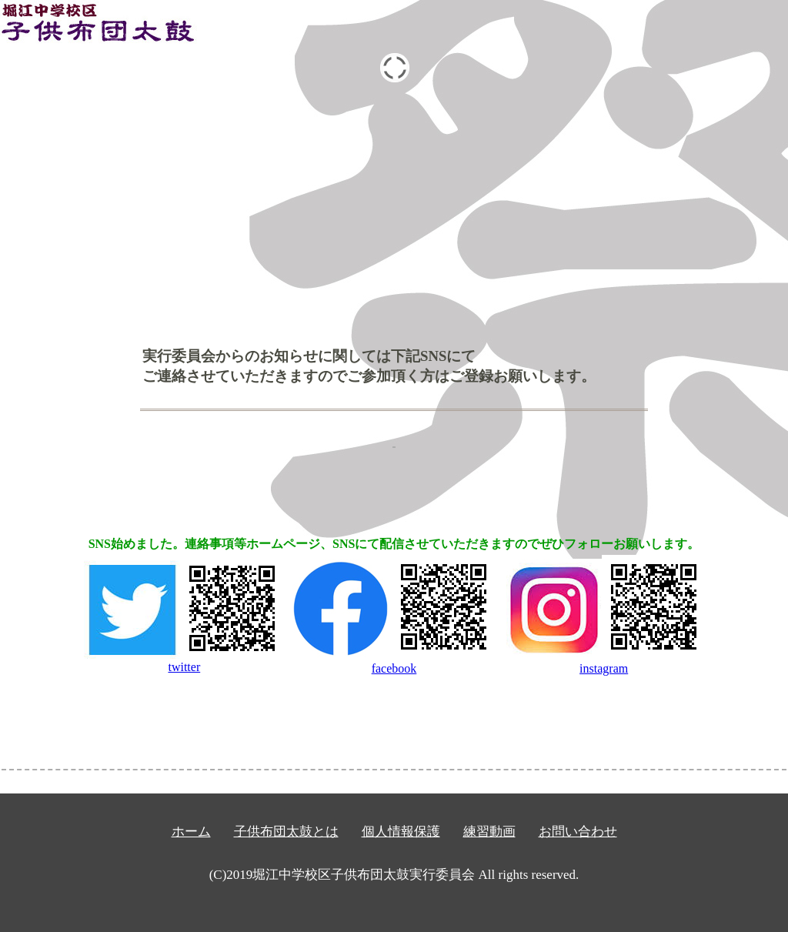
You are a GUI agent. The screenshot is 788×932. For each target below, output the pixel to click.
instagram (606, 661)
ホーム (191, 831)
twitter (184, 661)
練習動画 (489, 831)
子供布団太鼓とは (286, 831)
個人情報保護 (401, 831)
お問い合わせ (578, 831)
